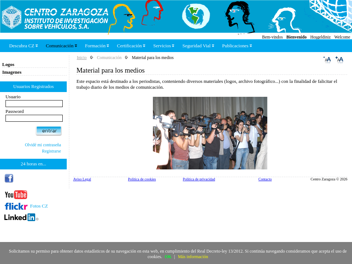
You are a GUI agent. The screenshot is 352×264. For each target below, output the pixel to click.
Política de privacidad (199, 179)
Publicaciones (237, 45)
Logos (8, 64)
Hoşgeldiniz (320, 37)
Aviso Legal (82, 179)
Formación (97, 45)
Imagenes (12, 72)
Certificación (131, 45)
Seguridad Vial (198, 45)
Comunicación (61, 45)
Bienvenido (296, 37)
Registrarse (51, 151)
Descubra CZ (23, 45)
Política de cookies (142, 179)
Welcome (342, 37)
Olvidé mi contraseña (43, 145)
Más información (193, 256)
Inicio (82, 57)
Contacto (265, 179)
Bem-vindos (272, 37)
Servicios (163, 45)
